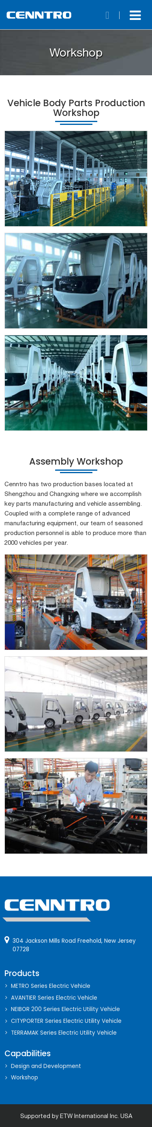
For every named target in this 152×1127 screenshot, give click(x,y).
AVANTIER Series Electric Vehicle (54, 998)
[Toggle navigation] (135, 15)
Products (21, 973)
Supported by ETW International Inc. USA (76, 1115)
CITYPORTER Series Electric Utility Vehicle (66, 1021)
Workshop (24, 1077)
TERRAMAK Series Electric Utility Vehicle (64, 1033)
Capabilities (27, 1053)
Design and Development (46, 1066)
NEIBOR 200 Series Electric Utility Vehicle (65, 1009)
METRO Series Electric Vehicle (50, 986)
